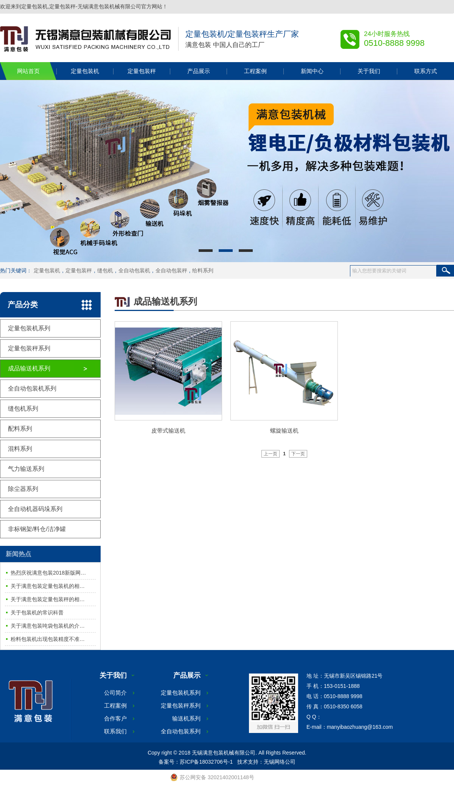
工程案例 (255, 71)
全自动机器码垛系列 (35, 509)
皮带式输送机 (168, 430)
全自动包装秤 (171, 270)
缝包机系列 (23, 408)
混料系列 (20, 448)
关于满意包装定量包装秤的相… (48, 599)
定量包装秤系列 (29, 348)
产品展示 (198, 71)
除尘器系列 (23, 489)
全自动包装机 (134, 270)
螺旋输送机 (284, 430)
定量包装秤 (141, 71)
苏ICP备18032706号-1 (206, 762)
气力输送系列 (26, 469)
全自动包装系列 (181, 731)
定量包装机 (85, 71)
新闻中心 (312, 71)
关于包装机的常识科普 (37, 612)
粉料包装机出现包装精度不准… (48, 639)
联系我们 (115, 731)
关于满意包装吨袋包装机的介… (48, 626)
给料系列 (202, 270)
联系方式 (425, 71)
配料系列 (20, 428)
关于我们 (369, 71)
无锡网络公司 (279, 762)
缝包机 (105, 270)
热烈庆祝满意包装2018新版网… (48, 573)
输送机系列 (186, 718)
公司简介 (115, 692)
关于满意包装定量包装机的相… (48, 586)
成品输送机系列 (29, 368)
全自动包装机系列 (32, 388)
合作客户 (115, 718)
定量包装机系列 (29, 328)
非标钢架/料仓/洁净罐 (37, 529)
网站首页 (28, 71)
